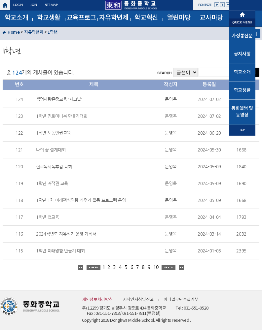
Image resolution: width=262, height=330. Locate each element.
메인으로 (242, 14)
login (18, 5)
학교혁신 (146, 18)
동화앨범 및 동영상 (242, 112)
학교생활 (48, 18)
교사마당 (211, 18)
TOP (242, 130)
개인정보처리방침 (97, 299)
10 (155, 267)
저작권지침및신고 (138, 299)
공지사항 (242, 54)
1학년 (52, 32)
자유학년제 (114, 18)
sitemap (51, 5)
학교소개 (16, 18)
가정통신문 (242, 36)
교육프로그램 (81, 20)
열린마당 (179, 18)
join (33, 5)
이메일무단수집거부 (181, 299)
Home (14, 32)
